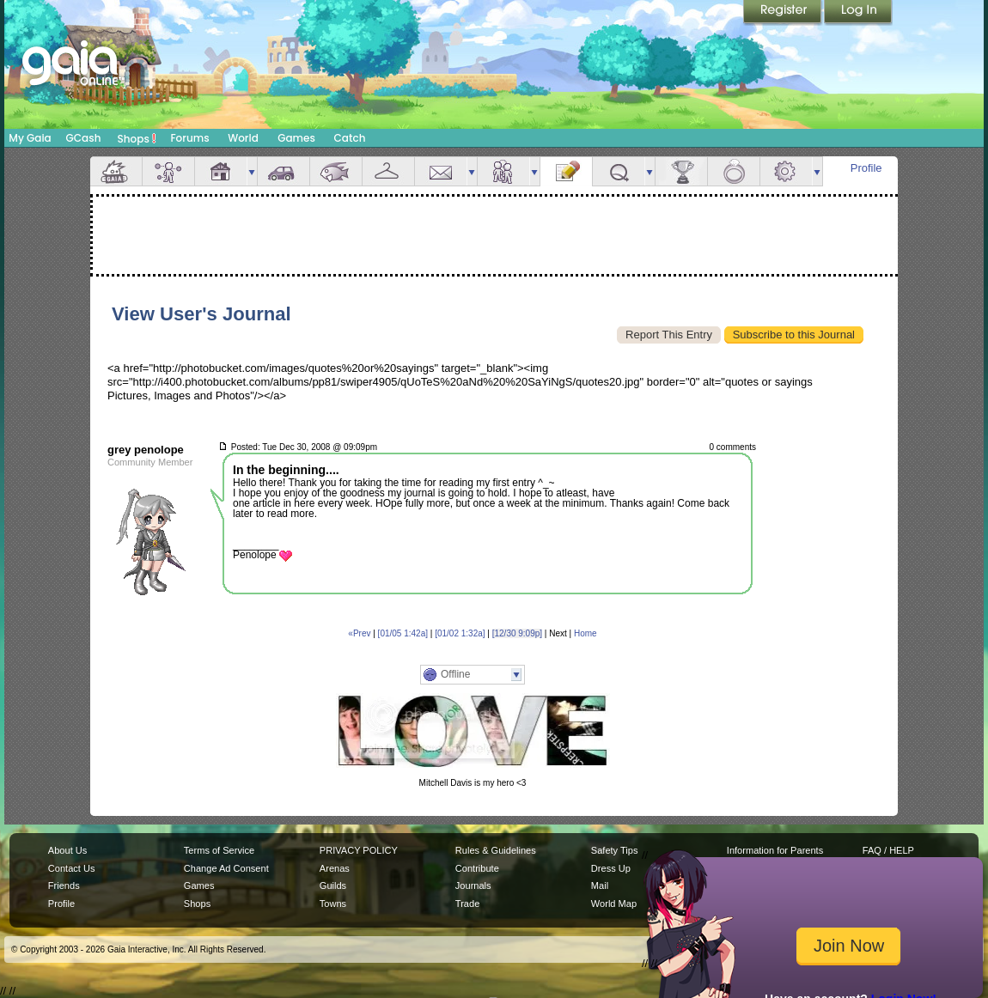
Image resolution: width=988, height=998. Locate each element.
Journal (566, 171)
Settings (786, 171)
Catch (350, 138)
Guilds (333, 885)
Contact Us (71, 868)
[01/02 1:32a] (460, 633)
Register (783, 13)
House (221, 171)
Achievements (681, 171)
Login (858, 13)
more (252, 171)
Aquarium (336, 171)
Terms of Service (219, 850)
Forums (189, 138)
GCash (83, 138)
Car (283, 171)
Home (585, 633)
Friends (503, 171)
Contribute (477, 868)
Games (296, 138)
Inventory (388, 171)
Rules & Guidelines (495, 850)
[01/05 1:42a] (403, 633)
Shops (137, 138)
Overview (116, 171)
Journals (473, 885)
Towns (333, 903)
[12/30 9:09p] (517, 633)
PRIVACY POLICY (359, 850)
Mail (441, 171)
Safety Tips (614, 850)
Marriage (733, 171)
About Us (67, 850)
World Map (614, 903)
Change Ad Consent (226, 868)
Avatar (168, 171)
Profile (866, 167)
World (243, 138)
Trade (467, 903)
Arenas (335, 868)
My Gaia (30, 138)
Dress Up (611, 868)
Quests (618, 171)
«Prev (359, 633)
